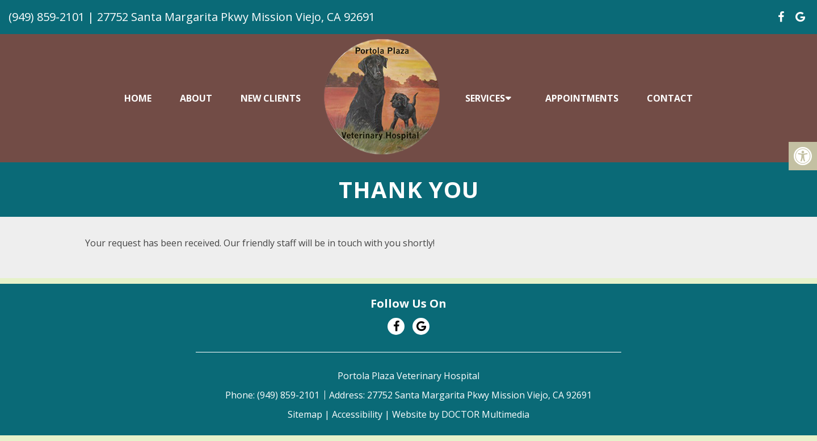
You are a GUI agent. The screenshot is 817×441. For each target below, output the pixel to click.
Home (137, 98)
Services (485, 98)
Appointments (581, 98)
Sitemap (305, 414)
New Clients (271, 98)
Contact (670, 98)
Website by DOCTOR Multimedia (460, 414)
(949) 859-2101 (47, 16)
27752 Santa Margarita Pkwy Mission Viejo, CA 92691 (236, 16)
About (196, 98)
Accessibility (357, 414)
